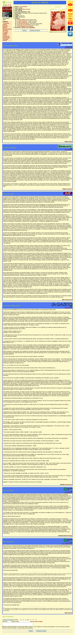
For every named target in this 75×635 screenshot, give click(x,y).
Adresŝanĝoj (6, 37)
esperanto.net (68, 47)
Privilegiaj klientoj (5, 39)
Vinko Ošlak (21, 19)
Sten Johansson (22, 22)
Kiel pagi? (5, 32)
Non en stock (26, 9)
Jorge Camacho (22, 21)
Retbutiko (5, 26)
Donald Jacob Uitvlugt (24, 25)
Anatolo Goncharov (23, 23)
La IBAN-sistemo (5, 34)
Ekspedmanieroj (7, 29)
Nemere (25, 6)
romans (20, 8)
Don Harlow (21, 26)
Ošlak (70, 141)
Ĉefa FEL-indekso (6, 24)
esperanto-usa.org (67, 543)
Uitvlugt (69, 535)
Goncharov (68, 484)
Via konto (5, 30)
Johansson (68, 299)
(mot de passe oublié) (36, 621)
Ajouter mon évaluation (28, 27)
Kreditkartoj (6, 36)
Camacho (69, 189)
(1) (68, 557)
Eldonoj (5, 27)
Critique (17, 18)
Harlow (70, 613)
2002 (29, 11)
